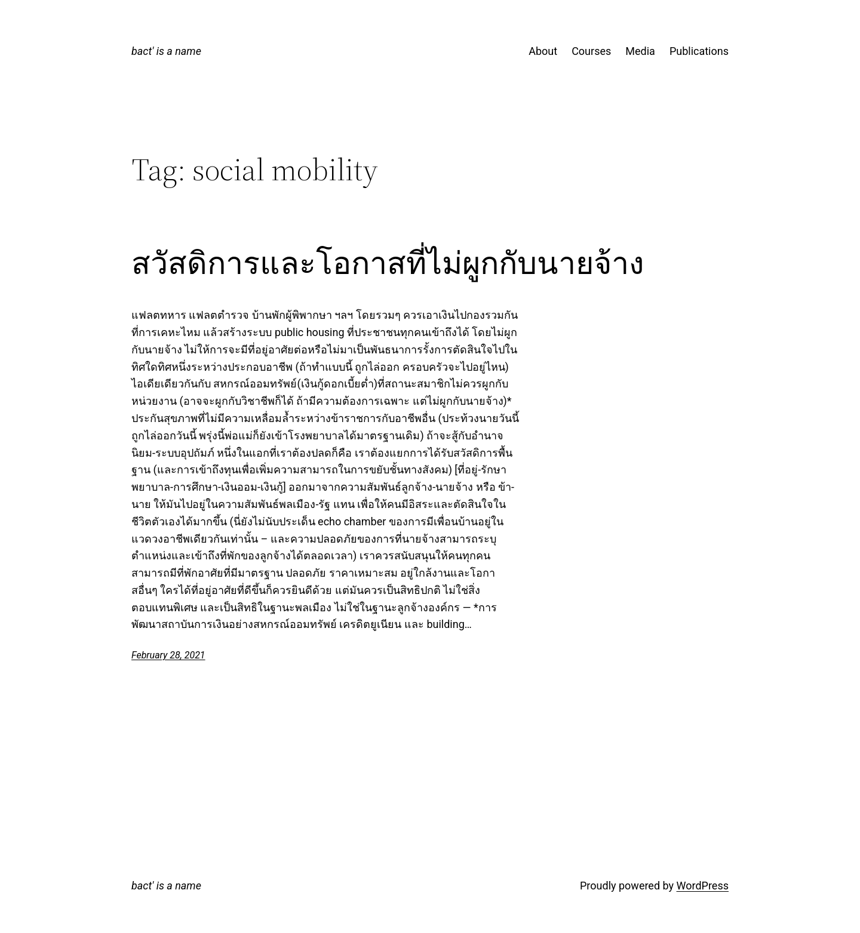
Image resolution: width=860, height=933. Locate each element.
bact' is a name (166, 51)
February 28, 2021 (168, 655)
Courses (591, 51)
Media (640, 51)
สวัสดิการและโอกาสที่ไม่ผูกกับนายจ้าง (387, 263)
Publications (699, 51)
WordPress (703, 885)
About (543, 51)
